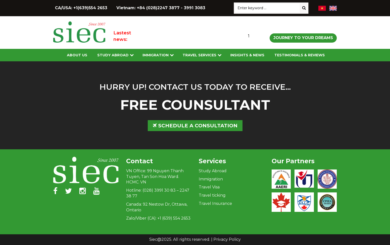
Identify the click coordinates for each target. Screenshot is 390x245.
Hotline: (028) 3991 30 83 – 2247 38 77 (157, 193)
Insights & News (247, 55)
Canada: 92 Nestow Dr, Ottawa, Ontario (156, 207)
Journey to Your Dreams (303, 37)
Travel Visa (209, 187)
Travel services (199, 55)
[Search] (304, 8)
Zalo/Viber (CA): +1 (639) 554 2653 (158, 218)
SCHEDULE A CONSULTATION (195, 126)
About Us (77, 55)
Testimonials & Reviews (299, 55)
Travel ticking (212, 195)
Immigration (156, 55)
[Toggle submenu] (132, 55)
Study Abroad (113, 55)
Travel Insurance (215, 203)
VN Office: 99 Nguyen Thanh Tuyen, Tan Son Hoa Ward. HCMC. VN (155, 176)
